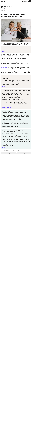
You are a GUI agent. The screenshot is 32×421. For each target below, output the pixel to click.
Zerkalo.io (4, 86)
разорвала (6, 73)
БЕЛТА (3, 51)
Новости (3, 10)
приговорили (4, 67)
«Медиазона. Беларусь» (7, 107)
